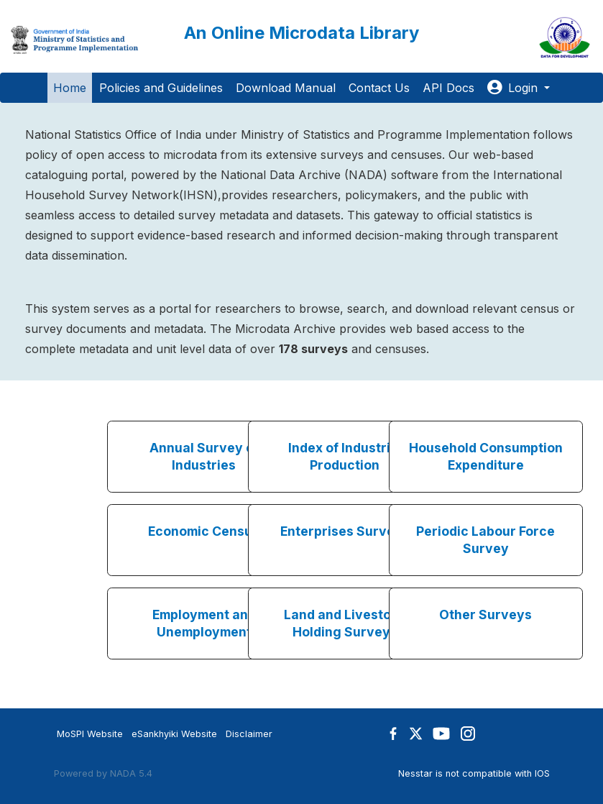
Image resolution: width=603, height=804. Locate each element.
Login (514, 88)
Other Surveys (485, 614)
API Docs (448, 88)
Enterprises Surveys (345, 531)
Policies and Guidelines (161, 88)
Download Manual (286, 88)
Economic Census (203, 531)
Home (69, 88)
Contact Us (379, 88)
